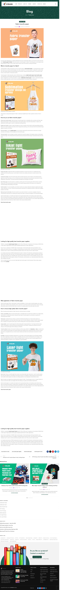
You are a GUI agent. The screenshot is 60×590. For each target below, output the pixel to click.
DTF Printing (2, 508)
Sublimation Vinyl (3, 504)
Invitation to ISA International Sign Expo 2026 (9, 529)
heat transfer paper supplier (16, 451)
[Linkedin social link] (55, 452)
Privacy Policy (46, 558)
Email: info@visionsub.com (5, 582)
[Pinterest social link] (53, 452)
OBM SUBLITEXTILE (54, 571)
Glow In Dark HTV (53, 577)
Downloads (32, 573)
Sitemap (15, 587)
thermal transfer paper (28, 451)
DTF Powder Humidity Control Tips (6, 525)
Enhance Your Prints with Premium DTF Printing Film (14, 485)
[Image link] (3, 568)
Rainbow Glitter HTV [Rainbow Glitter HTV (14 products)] (39, 539)
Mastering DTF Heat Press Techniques (7, 531)
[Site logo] (8, 3)
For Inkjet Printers (3, 514)
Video (31, 569)
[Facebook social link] (48, 452)
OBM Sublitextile (3, 512)
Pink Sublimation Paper (43, 577)
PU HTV (41, 582)
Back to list (30, 457)
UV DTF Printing (3, 510)
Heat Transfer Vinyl (3, 506)
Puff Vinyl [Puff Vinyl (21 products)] (29, 539)
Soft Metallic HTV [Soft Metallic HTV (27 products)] (45, 539)
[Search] (56, 4)
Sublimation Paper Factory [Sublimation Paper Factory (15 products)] (53, 539)
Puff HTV (52, 573)
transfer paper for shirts (38, 451)
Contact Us (32, 577)
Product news (31, 15)
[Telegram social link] (58, 452)
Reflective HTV (53, 575)
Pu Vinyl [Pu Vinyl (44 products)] (33, 539)
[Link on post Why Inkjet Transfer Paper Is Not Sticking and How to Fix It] (44, 473)
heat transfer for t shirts (5, 451)
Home (26, 15)
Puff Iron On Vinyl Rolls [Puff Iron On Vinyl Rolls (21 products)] (23, 539)
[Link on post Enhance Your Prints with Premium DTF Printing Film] (14, 473)
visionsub (22, 26)
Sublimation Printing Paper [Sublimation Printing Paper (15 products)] (4, 541)
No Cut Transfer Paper (43, 574)
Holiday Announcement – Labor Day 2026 (8, 523)
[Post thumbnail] (18, 571)
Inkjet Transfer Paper (44, 569)
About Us (32, 575)
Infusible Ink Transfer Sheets (54, 580)
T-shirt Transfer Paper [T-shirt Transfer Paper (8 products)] (13, 541)
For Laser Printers (3, 516)
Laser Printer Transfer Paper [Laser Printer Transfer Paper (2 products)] (5, 539)
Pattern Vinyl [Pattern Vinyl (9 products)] (12, 539)
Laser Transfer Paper (44, 571)
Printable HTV (42, 580)
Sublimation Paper (3, 502)
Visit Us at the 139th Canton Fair (6, 527)
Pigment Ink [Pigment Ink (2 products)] (17, 539)
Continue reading (14, 492)
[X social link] (50, 452)
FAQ (31, 571)
